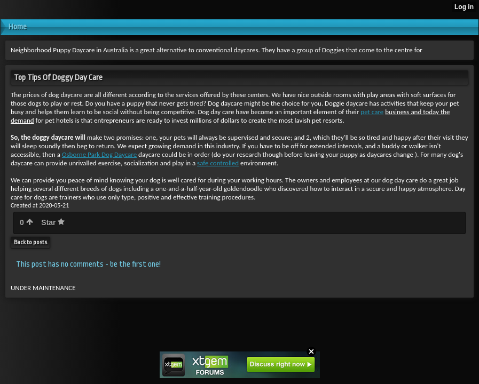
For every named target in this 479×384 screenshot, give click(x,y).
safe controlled (218, 163)
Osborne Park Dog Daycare (99, 154)
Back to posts (30, 242)
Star (53, 222)
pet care (371, 112)
